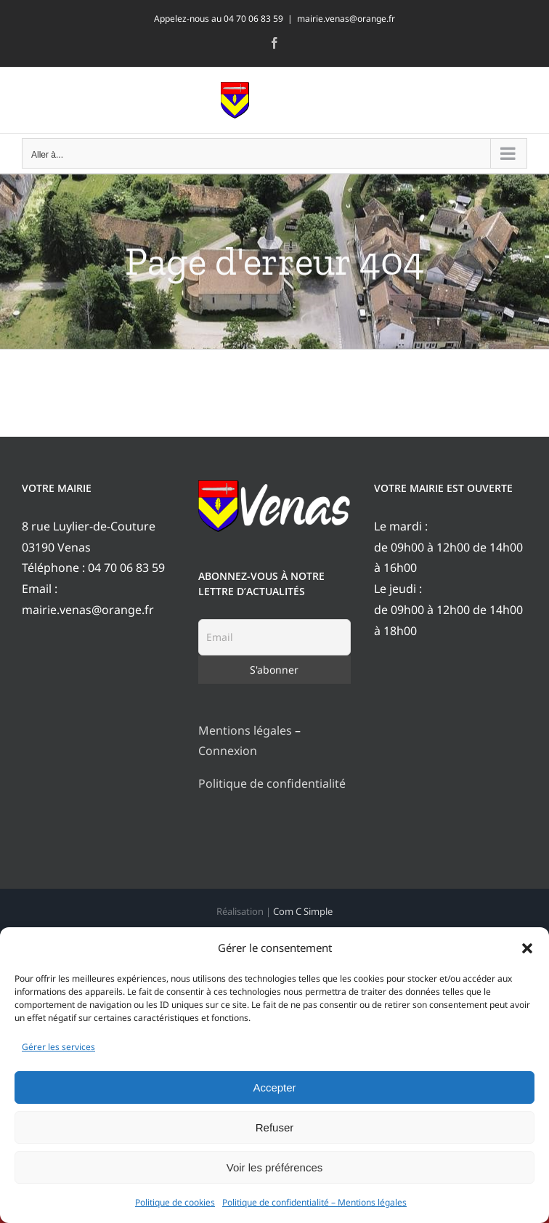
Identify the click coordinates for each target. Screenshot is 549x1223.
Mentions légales (245, 730)
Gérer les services (58, 1047)
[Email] (274, 637)
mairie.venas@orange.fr (346, 18)
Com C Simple (303, 911)
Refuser (275, 1127)
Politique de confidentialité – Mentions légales (314, 1202)
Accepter (274, 1087)
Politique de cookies (175, 1202)
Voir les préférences (275, 1167)
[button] (527, 948)
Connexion (227, 751)
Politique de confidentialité (272, 783)
